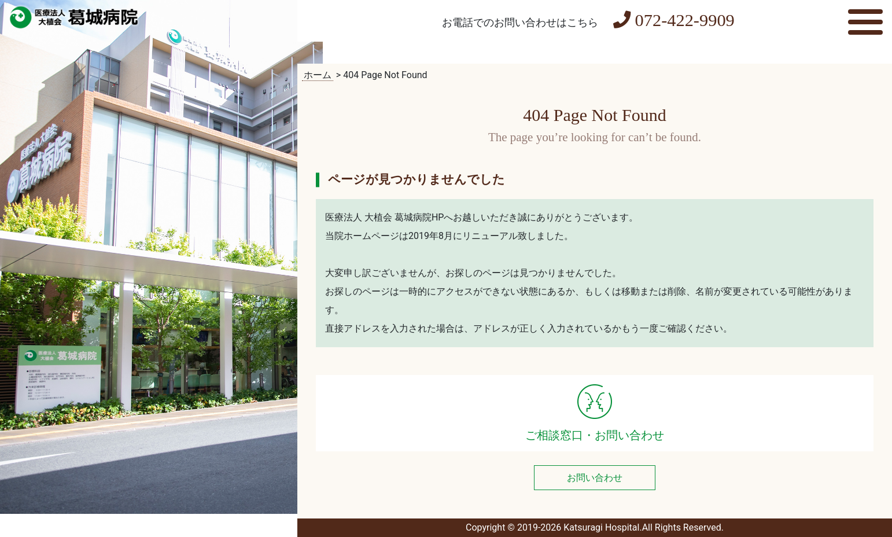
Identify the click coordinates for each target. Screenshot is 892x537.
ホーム (317, 74)
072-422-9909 (674, 20)
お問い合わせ (594, 477)
